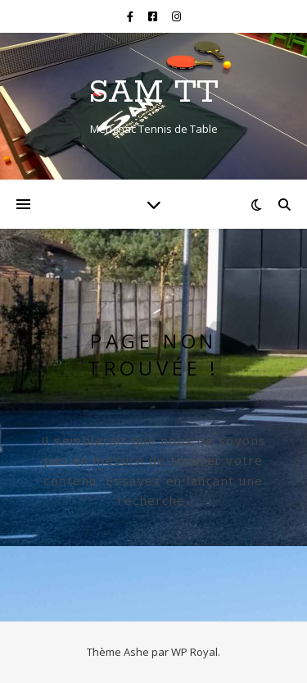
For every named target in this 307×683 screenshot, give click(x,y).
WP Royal (194, 651)
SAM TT (153, 92)
